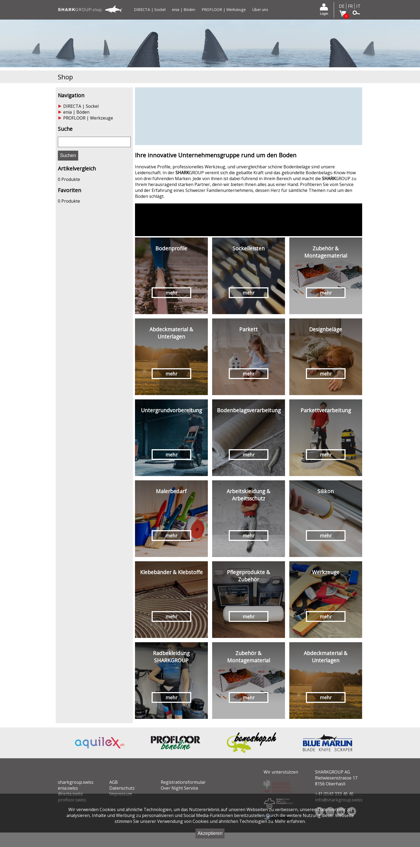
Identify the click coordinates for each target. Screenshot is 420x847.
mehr (171, 292)
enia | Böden (183, 9)
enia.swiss (68, 788)
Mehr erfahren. (290, 821)
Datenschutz (122, 788)
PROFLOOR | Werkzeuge (224, 9)
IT (358, 6)
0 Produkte (69, 179)
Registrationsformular (183, 782)
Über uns (260, 9)
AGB (113, 782)
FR (350, 6)
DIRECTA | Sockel (150, 9)
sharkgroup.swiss (75, 782)
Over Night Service (179, 788)
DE (341, 6)
